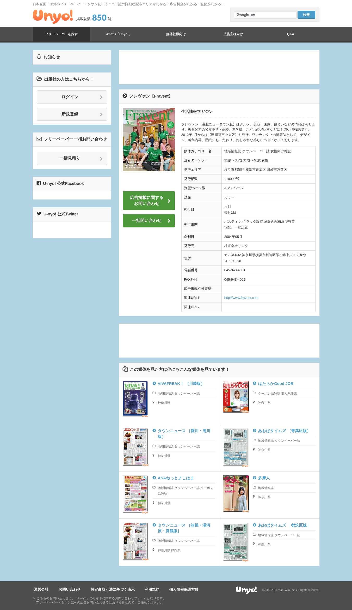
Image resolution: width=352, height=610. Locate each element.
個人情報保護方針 (172, 589)
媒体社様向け (175, 34)
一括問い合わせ (151, 221)
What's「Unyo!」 (118, 34)
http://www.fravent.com (241, 298)
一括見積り (81, 158)
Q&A (290, 34)
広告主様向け (233, 34)
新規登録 (82, 114)
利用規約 (143, 589)
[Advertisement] (219, 67)
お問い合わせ (66, 589)
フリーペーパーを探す (61, 34)
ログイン (82, 97)
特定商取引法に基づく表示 (107, 589)
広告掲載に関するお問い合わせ (150, 201)
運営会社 (40, 589)
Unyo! (53, 17)
